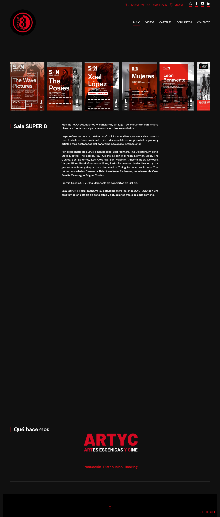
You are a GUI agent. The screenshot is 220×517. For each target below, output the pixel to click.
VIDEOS (149, 22)
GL (211, 512)
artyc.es (176, 4)
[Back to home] (23, 22)
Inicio (136, 22)
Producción (91, 467)
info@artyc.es (157, 4)
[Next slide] (206, 86)
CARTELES (165, 22)
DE (207, 512)
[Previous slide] (13, 86)
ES (215, 512)
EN (199, 512)
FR (203, 512)
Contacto (203, 22)
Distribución (113, 467)
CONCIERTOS (184, 22)
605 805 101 (134, 4)
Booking (131, 467)
